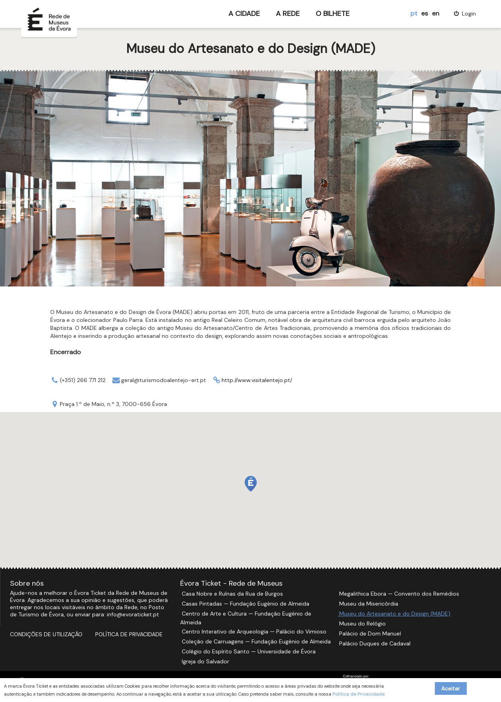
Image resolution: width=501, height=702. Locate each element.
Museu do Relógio (362, 623)
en (435, 13)
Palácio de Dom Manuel (369, 633)
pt (414, 13)
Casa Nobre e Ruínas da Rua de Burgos (231, 593)
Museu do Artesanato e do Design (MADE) (394, 613)
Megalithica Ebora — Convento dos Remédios (398, 593)
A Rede (288, 13)
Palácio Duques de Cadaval (374, 643)
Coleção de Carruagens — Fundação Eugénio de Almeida (255, 641)
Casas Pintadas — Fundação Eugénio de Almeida (244, 603)
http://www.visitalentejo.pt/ (257, 380)
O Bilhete (333, 13)
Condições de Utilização (46, 634)
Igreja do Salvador (204, 661)
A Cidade (244, 13)
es (424, 13)
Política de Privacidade (129, 634)
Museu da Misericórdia (368, 603)
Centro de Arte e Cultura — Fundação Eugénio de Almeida (245, 618)
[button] (250, 484)
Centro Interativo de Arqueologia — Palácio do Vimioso (253, 631)
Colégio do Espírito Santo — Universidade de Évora (248, 651)
